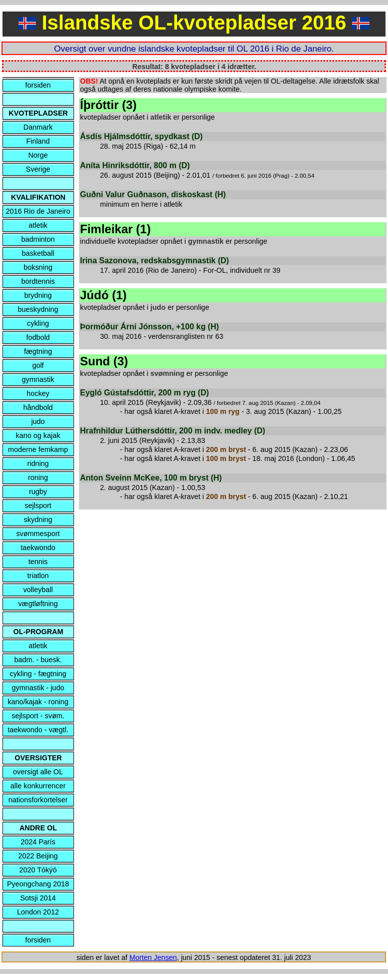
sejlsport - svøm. (38, 716)
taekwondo (38, 548)
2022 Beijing (38, 856)
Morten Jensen (153, 957)
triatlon (37, 576)
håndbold (37, 407)
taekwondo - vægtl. (38, 730)
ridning (37, 463)
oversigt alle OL (38, 772)
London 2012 (38, 912)
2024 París (38, 842)
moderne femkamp (38, 449)
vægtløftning (38, 604)
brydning (38, 295)
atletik (38, 225)
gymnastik (38, 379)
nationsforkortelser (38, 800)
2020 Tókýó (38, 870)
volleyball (37, 590)
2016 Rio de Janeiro (38, 211)
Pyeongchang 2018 (38, 884)
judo (37, 421)
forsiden (37, 85)
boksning (38, 267)
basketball (38, 253)
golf (38, 365)
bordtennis (37, 281)
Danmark (38, 127)
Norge (38, 155)
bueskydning (38, 309)
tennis (38, 562)
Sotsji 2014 (38, 898)
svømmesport (38, 534)
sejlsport (38, 506)
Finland (38, 141)
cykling (38, 323)
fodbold (38, 337)
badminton (37, 239)
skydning (38, 520)
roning (38, 477)
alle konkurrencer (38, 786)
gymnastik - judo (38, 688)
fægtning (38, 351)
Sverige (38, 169)
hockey (38, 393)
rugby (38, 492)
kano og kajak (38, 435)
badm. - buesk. (38, 660)
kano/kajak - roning (38, 702)
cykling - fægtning (38, 674)
